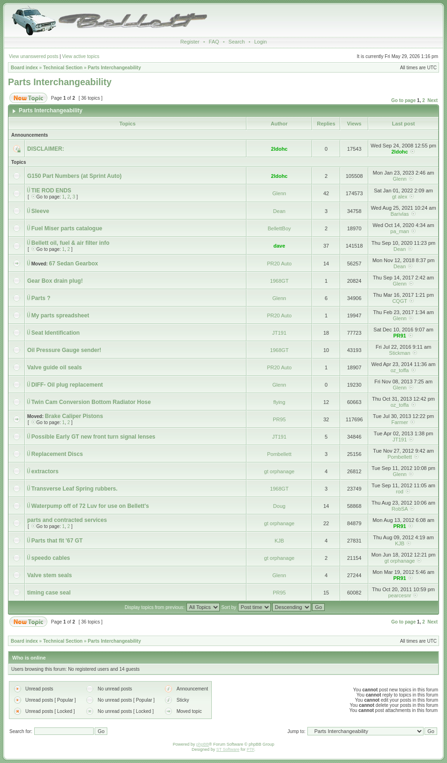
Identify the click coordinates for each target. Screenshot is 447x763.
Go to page (403, 100)
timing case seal (49, 592)
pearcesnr (399, 595)
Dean (279, 211)
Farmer (399, 422)
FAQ (214, 41)
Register (190, 41)
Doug (279, 506)
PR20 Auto (279, 263)
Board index (24, 67)
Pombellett (279, 454)
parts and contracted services (67, 520)
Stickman (399, 353)
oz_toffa (399, 370)
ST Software (227, 749)
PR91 (399, 335)
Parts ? (41, 298)
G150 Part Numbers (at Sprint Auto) (74, 176)
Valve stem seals (49, 575)
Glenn (399, 179)
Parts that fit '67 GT (57, 540)
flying (279, 402)
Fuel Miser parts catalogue (66, 228)
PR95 (279, 419)
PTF (250, 749)
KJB (279, 540)
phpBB (202, 744)
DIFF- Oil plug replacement (67, 385)
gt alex (399, 196)
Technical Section (62, 67)
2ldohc (279, 149)
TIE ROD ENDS (51, 190)
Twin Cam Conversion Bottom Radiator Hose (91, 402)
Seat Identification (55, 333)
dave (279, 246)
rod (399, 491)
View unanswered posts (33, 56)
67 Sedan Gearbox (73, 263)
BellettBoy (279, 228)
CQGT (399, 301)
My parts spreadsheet (60, 315)
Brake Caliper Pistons (74, 416)
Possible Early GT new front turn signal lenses (93, 436)
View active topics (80, 56)
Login (260, 41)
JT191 (279, 333)
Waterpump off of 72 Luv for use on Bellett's (90, 506)
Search (237, 41)
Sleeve (40, 211)
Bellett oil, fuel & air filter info (70, 243)
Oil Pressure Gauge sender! (64, 350)
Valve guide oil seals (54, 367)
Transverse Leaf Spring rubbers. (74, 488)
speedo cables (50, 558)
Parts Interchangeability (114, 67)
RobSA (400, 509)
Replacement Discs (57, 454)
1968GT (279, 281)
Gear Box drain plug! (55, 281)
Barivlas (399, 214)
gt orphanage (279, 471)
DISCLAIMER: (45, 149)
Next (432, 100)
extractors (45, 471)
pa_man (399, 231)
